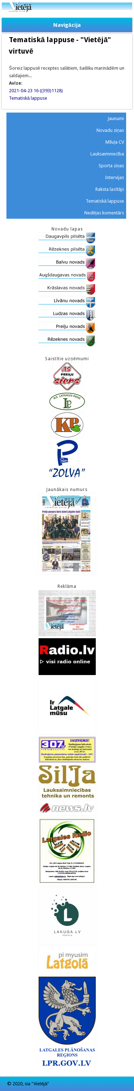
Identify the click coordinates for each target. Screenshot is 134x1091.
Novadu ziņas (110, 130)
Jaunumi (116, 118)
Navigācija (66, 25)
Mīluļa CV (114, 142)
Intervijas (114, 177)
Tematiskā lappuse (28, 98)
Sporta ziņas (111, 165)
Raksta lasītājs (109, 189)
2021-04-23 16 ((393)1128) (36, 90)
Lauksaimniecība (107, 154)
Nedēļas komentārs (104, 212)
